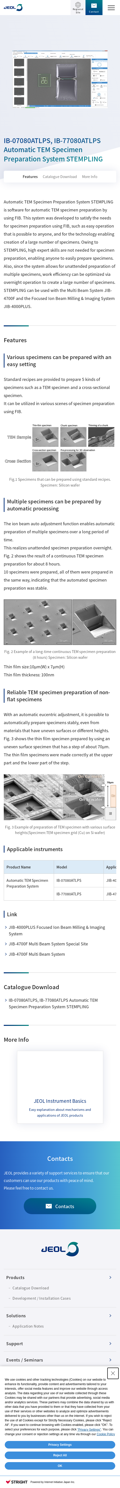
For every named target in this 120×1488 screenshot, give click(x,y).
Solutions (16, 1315)
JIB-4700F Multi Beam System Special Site (48, 944)
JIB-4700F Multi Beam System (37, 954)
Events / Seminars (24, 1360)
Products (15, 1277)
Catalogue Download (60, 176)
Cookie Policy (106, 1434)
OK (60, 1466)
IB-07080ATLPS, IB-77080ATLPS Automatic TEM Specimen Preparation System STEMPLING (53, 1003)
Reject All (60, 1455)
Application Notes (28, 1326)
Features (30, 176)
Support (14, 1343)
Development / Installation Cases (41, 1298)
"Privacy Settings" (89, 1429)
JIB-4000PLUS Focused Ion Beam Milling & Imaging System (57, 930)
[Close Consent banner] (113, 1373)
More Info (89, 176)
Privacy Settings (60, 1445)
